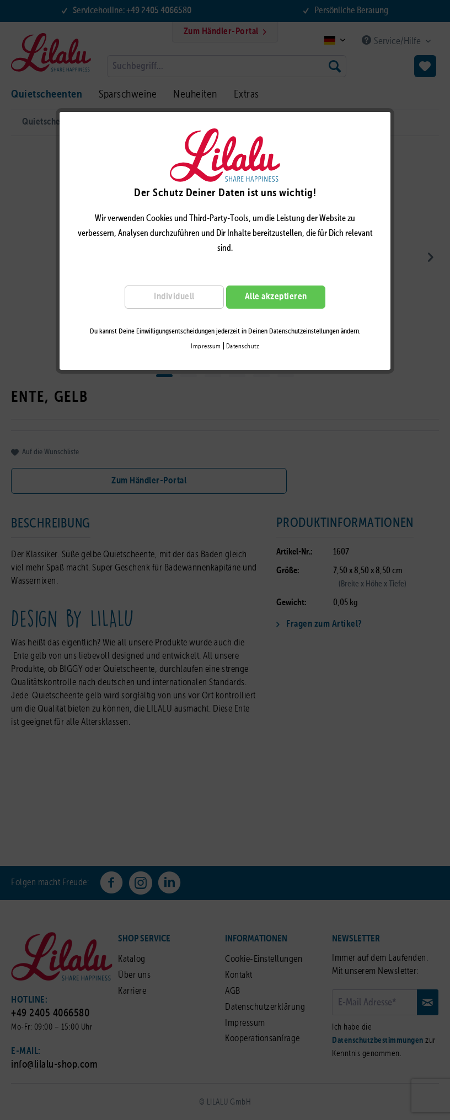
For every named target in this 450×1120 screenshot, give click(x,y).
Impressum (206, 346)
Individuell (174, 296)
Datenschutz (243, 346)
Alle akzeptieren (276, 296)
